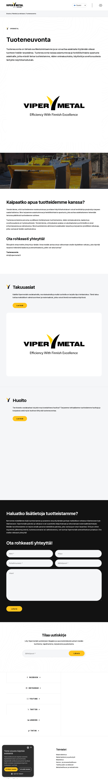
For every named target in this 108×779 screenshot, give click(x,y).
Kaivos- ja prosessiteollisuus (66, 720)
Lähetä (15, 609)
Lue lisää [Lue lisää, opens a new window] (14, 765)
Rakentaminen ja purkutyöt (65, 715)
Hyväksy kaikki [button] (10, 769)
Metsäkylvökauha (12, 718)
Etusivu (8, 13)
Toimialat (61, 707)
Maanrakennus (61, 712)
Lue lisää (20, 306)
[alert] (18, 761)
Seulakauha (10, 712)
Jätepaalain (10, 720)
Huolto (19, 400)
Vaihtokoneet (11, 723)
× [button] (31, 747)
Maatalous (60, 718)
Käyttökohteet (14, 737)
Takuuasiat (24, 287)
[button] (79, 5)
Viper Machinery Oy (67, 760)
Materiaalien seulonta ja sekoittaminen (20, 743)
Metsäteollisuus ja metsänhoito (67, 725)
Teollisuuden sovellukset (64, 723)
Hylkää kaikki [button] (25, 769)
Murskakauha (11, 715)
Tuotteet (11, 707)
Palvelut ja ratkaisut (18, 13)
